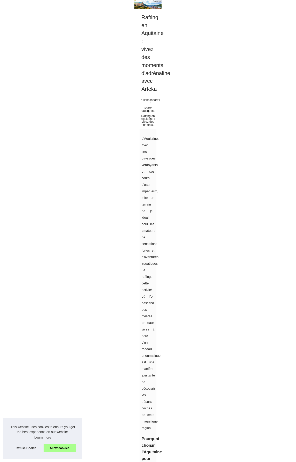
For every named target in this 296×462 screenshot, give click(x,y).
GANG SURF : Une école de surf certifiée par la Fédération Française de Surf (103, 437)
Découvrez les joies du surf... (234, 213)
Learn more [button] (42, 437)
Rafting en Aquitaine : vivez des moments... (103, 124)
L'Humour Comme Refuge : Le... (236, 138)
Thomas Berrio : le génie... (232, 147)
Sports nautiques (60, 124)
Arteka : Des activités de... (232, 119)
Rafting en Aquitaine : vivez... (234, 222)
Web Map (221, 96)
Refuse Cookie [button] (26, 448)
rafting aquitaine (66, 262)
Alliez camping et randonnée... (235, 166)
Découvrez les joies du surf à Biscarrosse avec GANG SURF (172, 415)
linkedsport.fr (37, 124)
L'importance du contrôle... (232, 185)
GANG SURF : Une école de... (235, 204)
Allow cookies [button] (59, 448)
